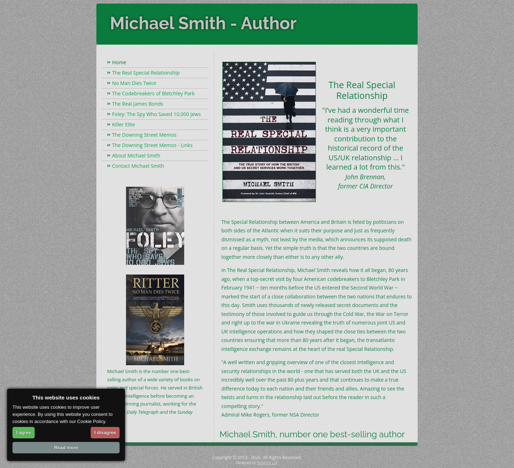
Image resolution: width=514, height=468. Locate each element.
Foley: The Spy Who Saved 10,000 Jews (156, 114)
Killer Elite (123, 124)
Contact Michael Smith (138, 165)
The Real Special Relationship (146, 72)
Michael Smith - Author (203, 23)
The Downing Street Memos (144, 134)
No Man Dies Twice (134, 83)
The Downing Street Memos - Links (152, 145)
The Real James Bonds (137, 103)
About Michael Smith (136, 155)
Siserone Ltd (267, 463)
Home (119, 62)
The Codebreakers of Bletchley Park (153, 93)
